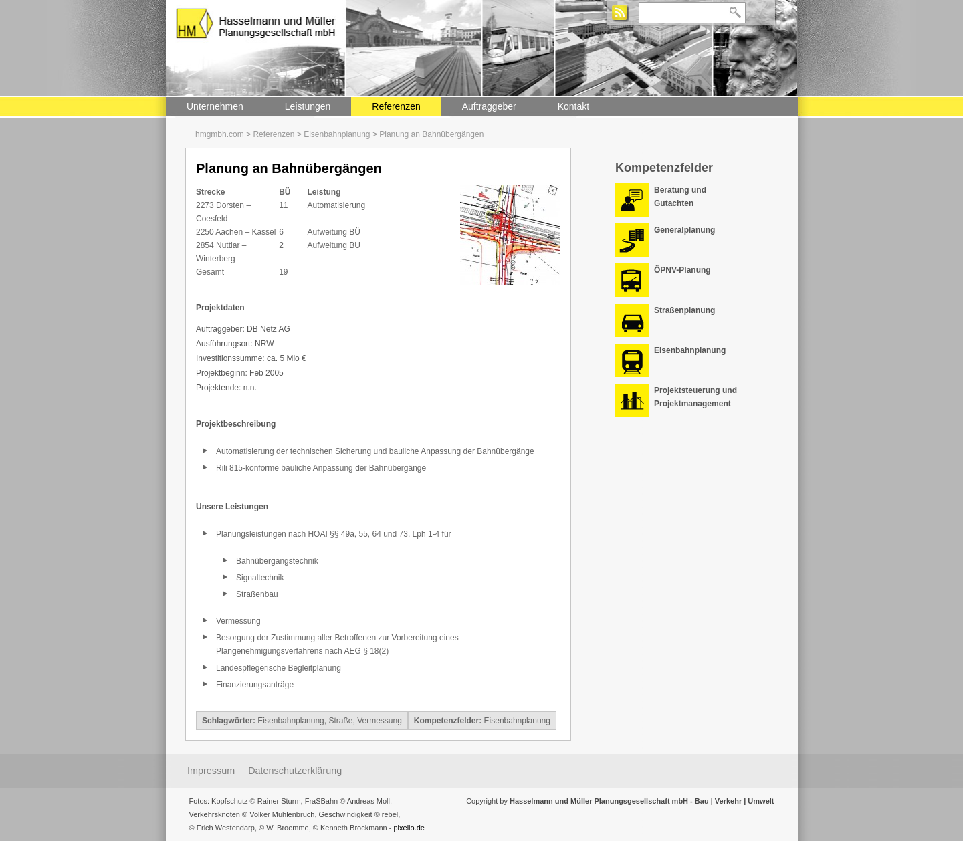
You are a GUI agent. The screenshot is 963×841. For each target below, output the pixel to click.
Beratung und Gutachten (680, 196)
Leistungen (308, 106)
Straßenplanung (684, 310)
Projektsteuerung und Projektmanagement (695, 397)
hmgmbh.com (219, 134)
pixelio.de (408, 828)
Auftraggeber (489, 106)
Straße (340, 720)
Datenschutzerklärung (295, 770)
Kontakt (573, 106)
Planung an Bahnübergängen (431, 134)
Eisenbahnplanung (337, 134)
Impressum (211, 770)
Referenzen (396, 106)
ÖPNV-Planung (682, 270)
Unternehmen (215, 106)
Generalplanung (684, 230)
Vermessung (379, 720)
